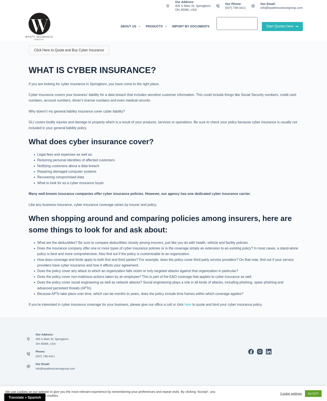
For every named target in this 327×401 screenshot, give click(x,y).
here (188, 304)
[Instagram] (260, 351)
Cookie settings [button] (291, 393)
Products (157, 26)
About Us (131, 26)
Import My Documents (191, 26)
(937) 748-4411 (235, 7)
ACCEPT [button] (313, 393)
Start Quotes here (282, 26)
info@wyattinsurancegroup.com (281, 7)
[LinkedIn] (269, 351)
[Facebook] (251, 351)
